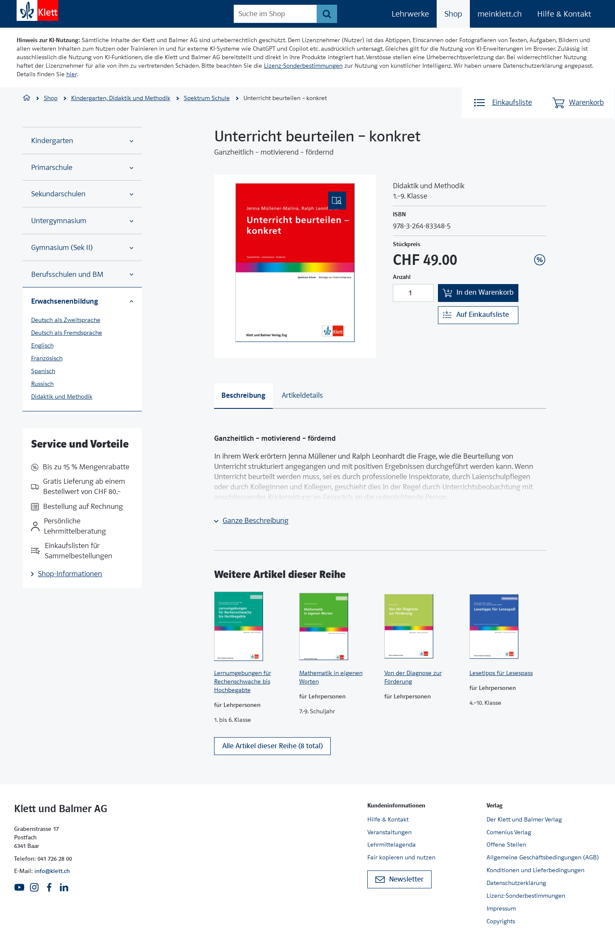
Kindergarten (82, 140)
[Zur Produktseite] (252, 626)
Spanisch (43, 371)
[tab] (243, 396)
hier (71, 74)
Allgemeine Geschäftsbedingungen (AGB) (542, 858)
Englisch (42, 345)
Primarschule (82, 167)
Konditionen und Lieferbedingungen (535, 870)
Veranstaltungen (389, 832)
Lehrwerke (410, 14)
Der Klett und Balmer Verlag (524, 819)
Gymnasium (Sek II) (82, 247)
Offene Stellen (506, 845)
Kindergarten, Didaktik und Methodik (120, 98)
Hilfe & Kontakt (564, 14)
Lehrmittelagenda (391, 845)
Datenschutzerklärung (516, 883)
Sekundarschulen (82, 194)
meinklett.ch (500, 14)
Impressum (501, 908)
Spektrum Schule (207, 98)
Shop (453, 14)
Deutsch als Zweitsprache (65, 320)
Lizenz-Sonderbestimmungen (303, 65)
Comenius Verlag (508, 832)
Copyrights (500, 921)
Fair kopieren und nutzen (401, 858)
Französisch (47, 358)
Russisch (42, 384)
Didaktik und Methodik (61, 396)
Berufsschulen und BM (82, 274)
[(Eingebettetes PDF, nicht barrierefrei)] (295, 262)
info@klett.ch (52, 871)
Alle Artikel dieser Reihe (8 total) (272, 749)
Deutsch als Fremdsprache (66, 332)
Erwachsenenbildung (82, 301)
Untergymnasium (82, 220)
